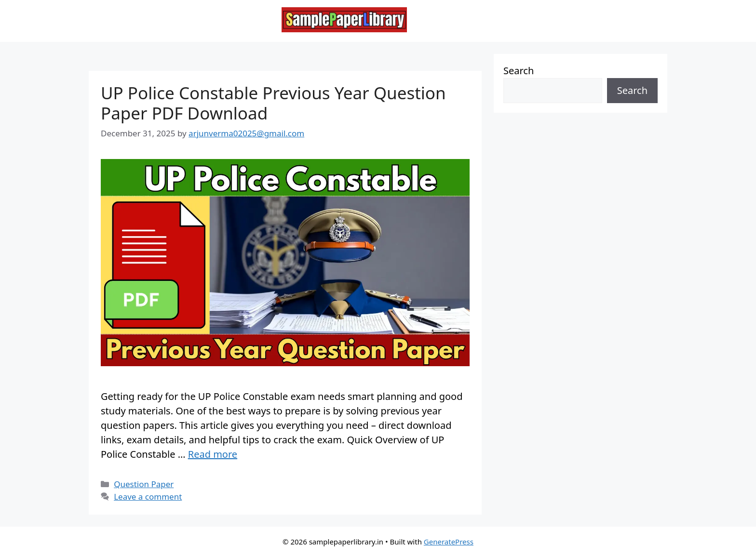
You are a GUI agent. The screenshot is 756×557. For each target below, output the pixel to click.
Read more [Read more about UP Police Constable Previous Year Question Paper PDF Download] (212, 454)
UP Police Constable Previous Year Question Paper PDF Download (273, 102)
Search (518, 70)
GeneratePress (448, 541)
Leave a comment (148, 496)
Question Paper (144, 484)
